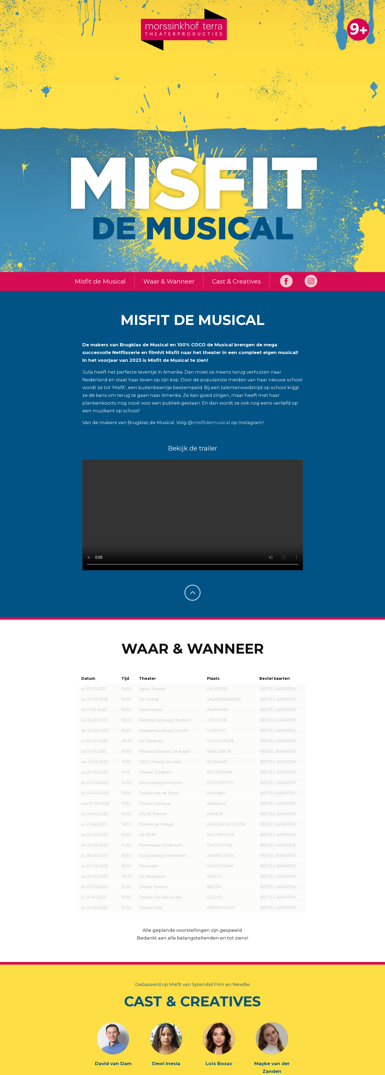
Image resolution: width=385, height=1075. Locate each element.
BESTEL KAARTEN (277, 688)
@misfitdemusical (209, 422)
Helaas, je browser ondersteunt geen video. (192, 515)
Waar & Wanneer (168, 281)
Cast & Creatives (237, 281)
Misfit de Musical (98, 281)
